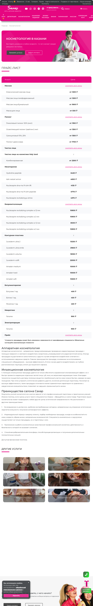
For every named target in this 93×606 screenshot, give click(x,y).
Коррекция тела (82, 16)
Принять (16, 596)
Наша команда (85, 1)
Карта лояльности (52, 1)
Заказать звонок (51, 10)
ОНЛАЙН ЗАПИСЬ (86, 590)
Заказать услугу (15, 53)
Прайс (41, 1)
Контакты (45, 4)
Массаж (73, 16)
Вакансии (20, 1)
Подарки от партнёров (69, 1)
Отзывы (5, 4)
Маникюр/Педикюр (36, 16)
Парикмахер (63, 16)
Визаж (53, 16)
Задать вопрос (34, 53)
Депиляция (11, 16)
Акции (4, 1)
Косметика (87, 4)
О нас (28, 1)
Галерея (34, 1)
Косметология (24, 16)
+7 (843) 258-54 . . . (54, 8)
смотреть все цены (73, 86)
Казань (84, 9)
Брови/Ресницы (45, 16)
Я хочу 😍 (11, 1)
